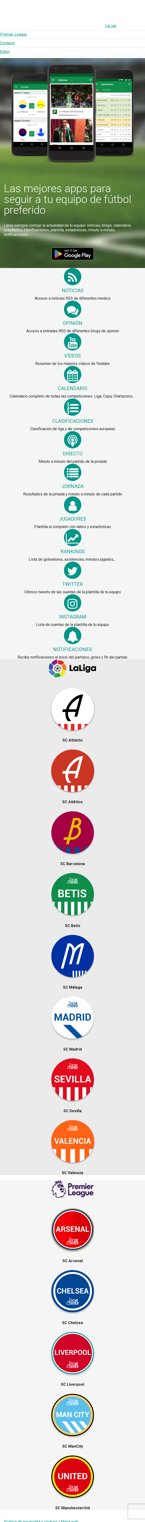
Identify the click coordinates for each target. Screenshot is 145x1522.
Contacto (75, 26)
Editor (96, 26)
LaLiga (19, 26)
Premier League (46, 26)
